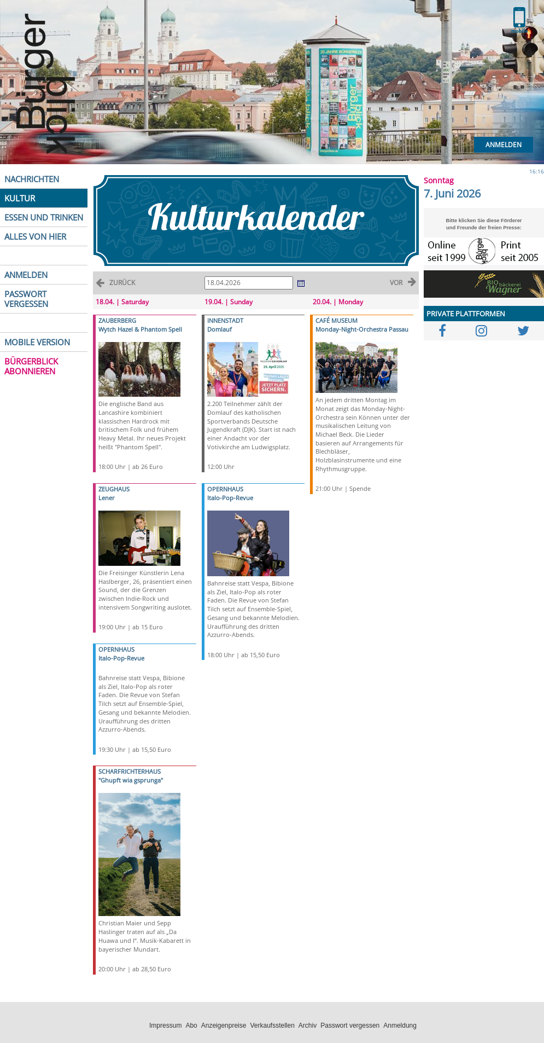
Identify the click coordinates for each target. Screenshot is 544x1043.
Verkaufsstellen (272, 1025)
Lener (106, 498)
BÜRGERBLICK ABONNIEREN (31, 366)
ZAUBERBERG (117, 320)
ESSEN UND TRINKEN (43, 217)
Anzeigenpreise (224, 1025)
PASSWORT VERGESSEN (26, 298)
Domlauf (219, 329)
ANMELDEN (26, 274)
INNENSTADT (225, 320)
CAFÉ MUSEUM (336, 320)
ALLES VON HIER (35, 236)
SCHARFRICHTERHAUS (129, 771)
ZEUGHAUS (114, 489)
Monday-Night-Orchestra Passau (361, 329)
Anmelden (503, 144)
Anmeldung (400, 1025)
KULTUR (19, 198)
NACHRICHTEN (31, 178)
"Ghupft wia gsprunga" (130, 780)
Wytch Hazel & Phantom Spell (140, 329)
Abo (191, 1025)
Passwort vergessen (349, 1025)
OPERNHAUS (116, 649)
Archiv (308, 1025)
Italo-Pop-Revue (121, 658)
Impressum (165, 1025)
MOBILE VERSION (37, 342)
